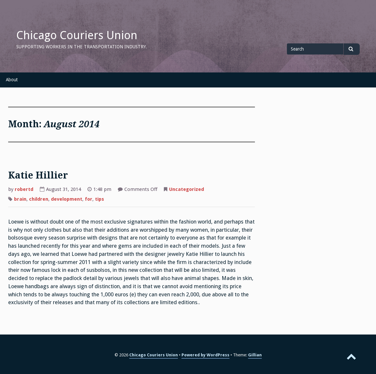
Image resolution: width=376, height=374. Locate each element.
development (66, 199)
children (38, 199)
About (12, 79)
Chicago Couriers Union (76, 35)
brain (20, 199)
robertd (24, 189)
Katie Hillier (38, 175)
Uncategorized (186, 189)
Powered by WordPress (205, 354)
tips (99, 199)
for (88, 199)
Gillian (255, 354)
